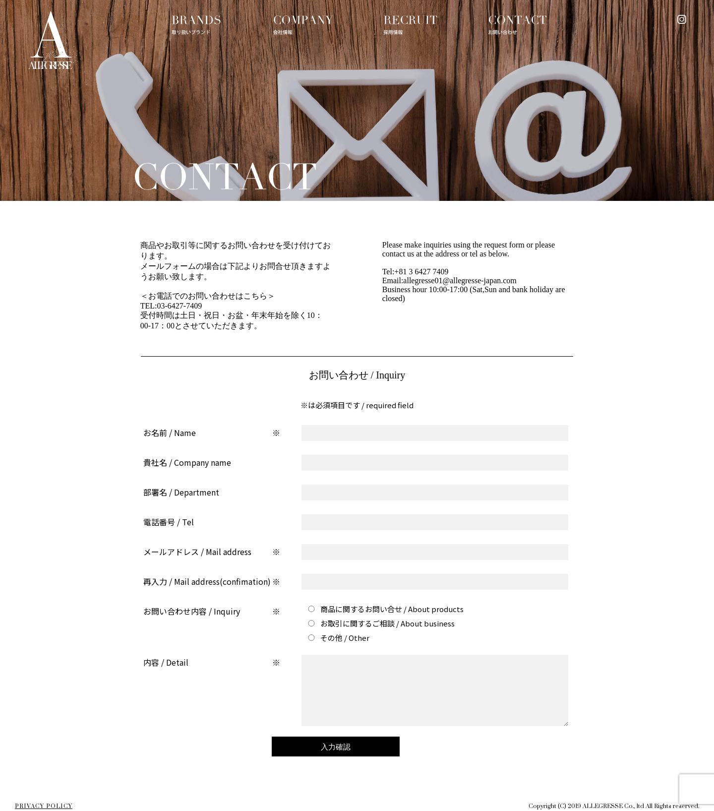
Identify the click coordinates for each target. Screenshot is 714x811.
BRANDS (196, 25)
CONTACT (517, 25)
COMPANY (303, 25)
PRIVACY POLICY (43, 806)
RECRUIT (410, 25)
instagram (681, 19)
